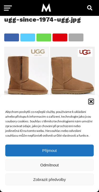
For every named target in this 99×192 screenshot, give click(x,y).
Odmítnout (49, 165)
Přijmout (49, 150)
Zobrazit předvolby (49, 179)
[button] (91, 101)
